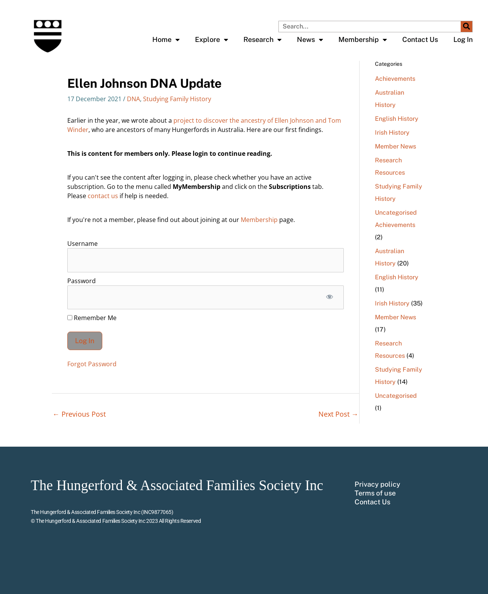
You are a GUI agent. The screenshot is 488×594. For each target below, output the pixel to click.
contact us (103, 196)
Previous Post (79, 414)
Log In (463, 39)
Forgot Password (92, 364)
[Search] (466, 26)
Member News (395, 146)
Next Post (338, 414)
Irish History (392, 132)
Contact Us (420, 39)
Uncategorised (396, 212)
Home (166, 39)
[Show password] (330, 297)
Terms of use (375, 493)
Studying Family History (177, 99)
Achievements (395, 78)
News (310, 39)
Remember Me (92, 318)
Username (82, 243)
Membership (362, 39)
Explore (211, 39)
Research (262, 39)
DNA (133, 99)
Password (81, 281)
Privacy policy (377, 484)
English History (396, 118)
